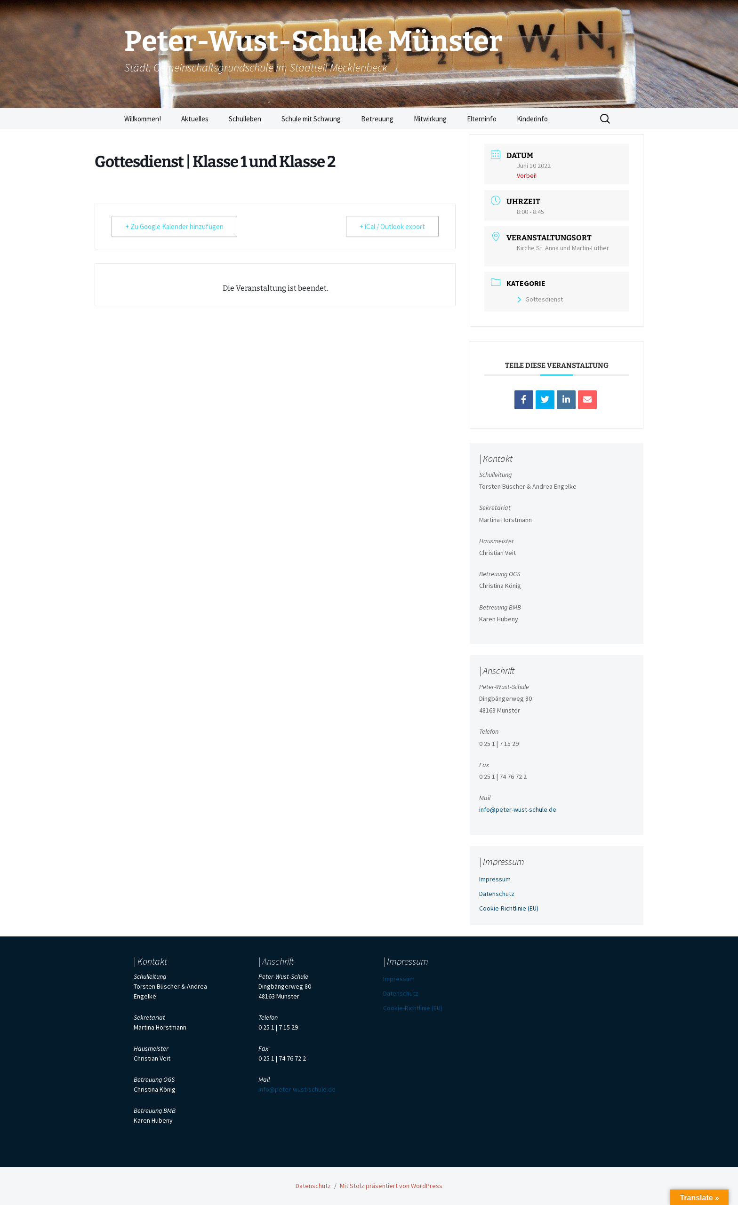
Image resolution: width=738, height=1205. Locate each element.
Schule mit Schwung (311, 118)
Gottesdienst (540, 299)
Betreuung (377, 118)
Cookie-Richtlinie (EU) (508, 908)
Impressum (495, 879)
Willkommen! (142, 118)
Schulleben (245, 118)
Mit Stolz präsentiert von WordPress (391, 1185)
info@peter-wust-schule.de (517, 809)
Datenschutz (496, 893)
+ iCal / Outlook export (392, 226)
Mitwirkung (430, 118)
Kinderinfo (532, 118)
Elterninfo (482, 118)
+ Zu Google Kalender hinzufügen (174, 226)
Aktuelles (195, 118)
